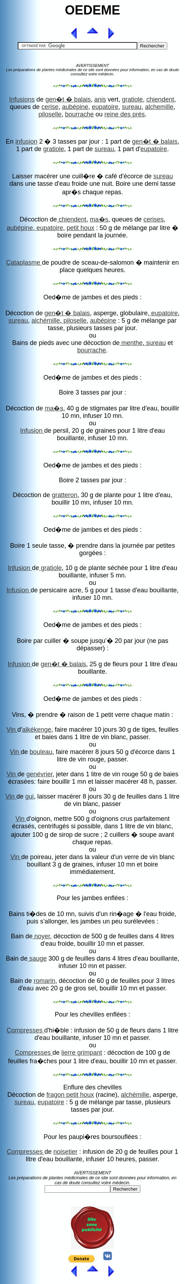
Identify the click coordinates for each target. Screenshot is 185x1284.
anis (100, 99)
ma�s (99, 219)
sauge (37, 958)
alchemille (159, 106)
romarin (44, 980)
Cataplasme (24, 262)
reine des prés (125, 114)
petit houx (80, 227)
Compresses (25, 1030)
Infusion (32, 430)
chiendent (160, 99)
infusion (26, 141)
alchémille (46, 320)
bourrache (79, 114)
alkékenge (36, 729)
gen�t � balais (68, 99)
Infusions (22, 99)
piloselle (49, 114)
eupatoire (105, 106)
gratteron (64, 495)
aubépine (75, 106)
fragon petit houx (70, 1094)
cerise (49, 106)
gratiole (132, 99)
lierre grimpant (81, 1052)
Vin (11, 729)
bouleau (41, 751)
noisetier (65, 1151)
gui (29, 796)
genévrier (39, 774)
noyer (41, 936)
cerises (154, 219)
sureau (131, 106)
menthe (131, 342)
